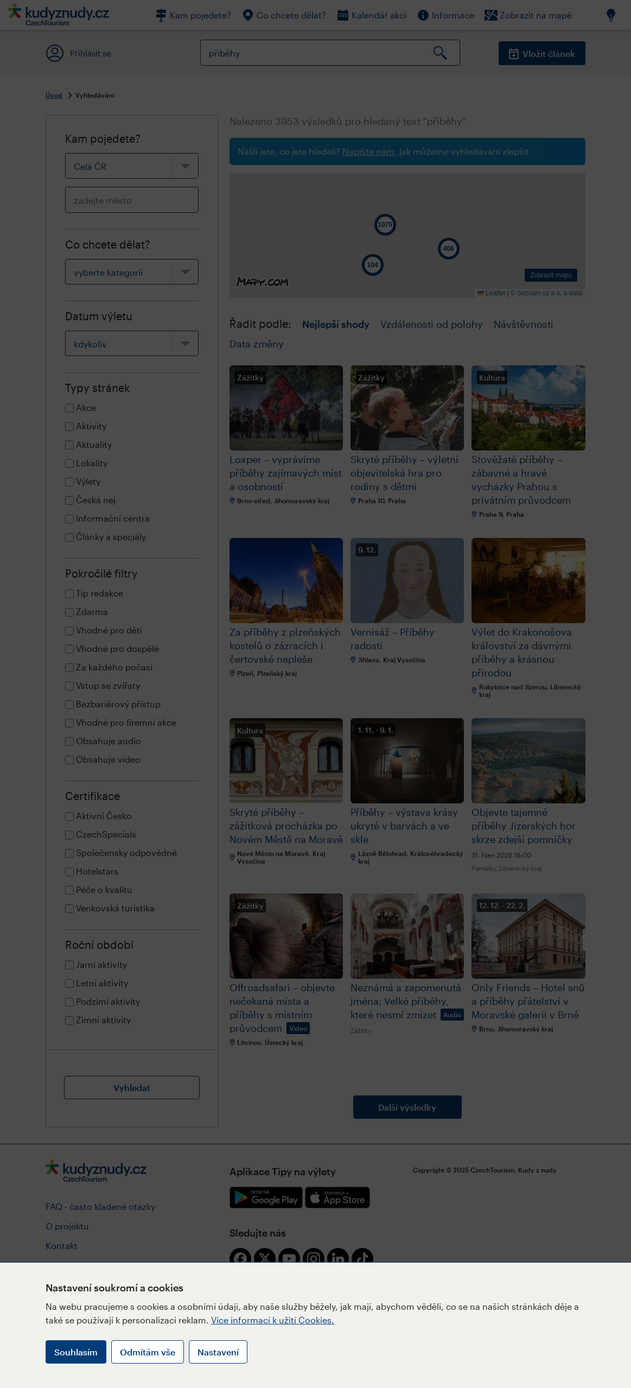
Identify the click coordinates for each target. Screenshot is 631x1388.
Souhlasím (76, 1352)
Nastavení (218, 1352)
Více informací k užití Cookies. (272, 1320)
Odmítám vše (147, 1352)
